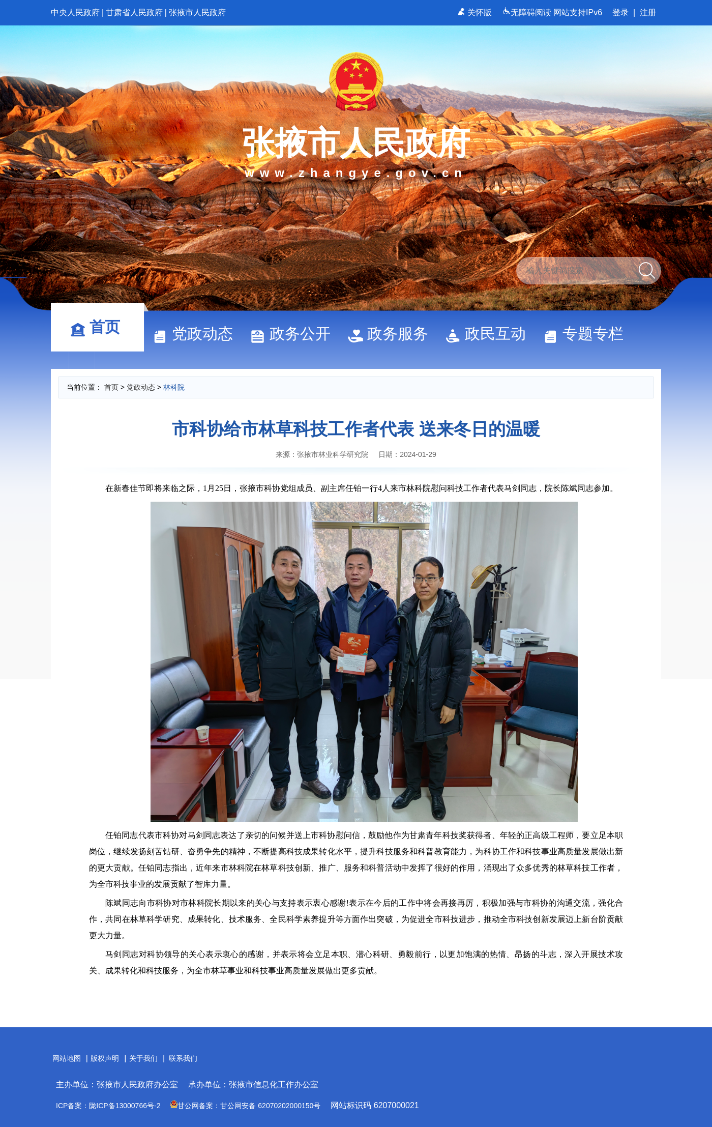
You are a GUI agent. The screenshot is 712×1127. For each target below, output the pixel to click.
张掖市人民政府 (197, 12)
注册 (648, 12)
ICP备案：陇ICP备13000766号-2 (108, 1106)
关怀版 (476, 12)
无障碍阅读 (527, 12)
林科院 (174, 387)
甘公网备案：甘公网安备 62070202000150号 (245, 1106)
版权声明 (105, 1058)
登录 (620, 12)
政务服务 (392, 333)
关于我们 (143, 1058)
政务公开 (295, 333)
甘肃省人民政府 (134, 12)
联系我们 (183, 1058)
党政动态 (197, 333)
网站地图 (66, 1058)
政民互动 (490, 333)
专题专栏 (588, 333)
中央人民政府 (75, 12)
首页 (99, 327)
